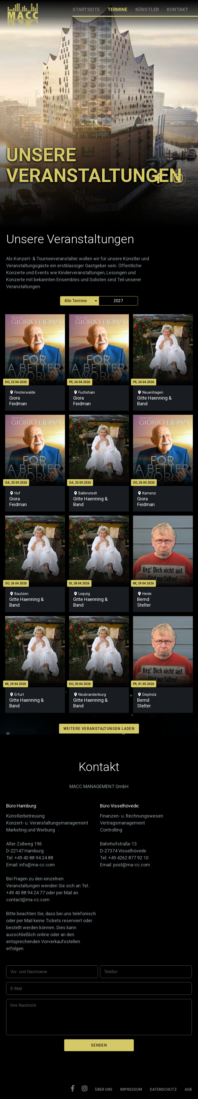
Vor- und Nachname (28, 972)
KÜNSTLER (147, 9)
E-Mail (16, 988)
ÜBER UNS (103, 1089)
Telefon (111, 972)
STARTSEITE (86, 9)
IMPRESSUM (131, 1089)
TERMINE (117, 9)
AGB (188, 1089)
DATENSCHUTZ (163, 1089)
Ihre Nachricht (23, 1005)
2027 (118, 300)
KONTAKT (177, 9)
